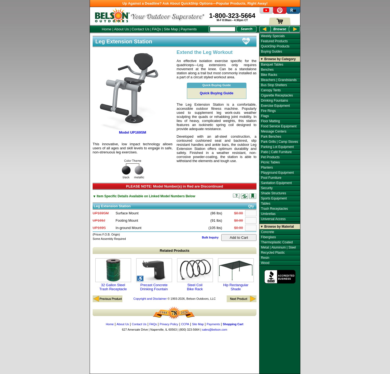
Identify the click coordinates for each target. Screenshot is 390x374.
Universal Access (273, 219)
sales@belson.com (214, 329)
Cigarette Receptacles (277, 95)
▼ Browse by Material (277, 226)
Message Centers (273, 131)
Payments (189, 29)
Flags (265, 116)
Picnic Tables (270, 162)
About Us (121, 29)
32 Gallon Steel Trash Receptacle (113, 274)
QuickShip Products (275, 46)
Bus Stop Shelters (274, 85)
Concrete (267, 232)
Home (107, 29)
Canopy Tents (271, 90)
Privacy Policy (169, 324)
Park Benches (271, 136)
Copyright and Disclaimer (150, 298)
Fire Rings (268, 111)
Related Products (175, 251)
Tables (265, 203)
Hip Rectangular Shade (236, 274)
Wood (265, 263)
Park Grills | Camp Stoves (279, 142)
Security (266, 188)
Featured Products (274, 41)
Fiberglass (268, 237)
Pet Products (270, 157)
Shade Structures (273, 193)
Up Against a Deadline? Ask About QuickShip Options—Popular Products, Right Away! (195, 3)
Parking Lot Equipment (277, 147)
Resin (265, 258)
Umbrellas (268, 214)
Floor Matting (270, 121)
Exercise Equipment (275, 106)
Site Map (171, 29)
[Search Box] (222, 29)
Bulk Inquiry (210, 237)
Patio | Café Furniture (276, 152)
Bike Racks (269, 75)
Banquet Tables (272, 64)
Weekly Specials (273, 36)
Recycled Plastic (273, 252)
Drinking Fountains (274, 100)
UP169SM (101, 213)
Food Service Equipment (278, 126)
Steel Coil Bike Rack (195, 274)
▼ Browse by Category (278, 59)
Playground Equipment (277, 173)
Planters (267, 167)
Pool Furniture (271, 178)
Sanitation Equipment (276, 183)
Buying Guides (271, 51)
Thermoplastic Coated (276, 242)
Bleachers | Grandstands (279, 80)
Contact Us (141, 29)
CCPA (185, 324)
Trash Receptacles (274, 209)
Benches (267, 70)
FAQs (156, 29)
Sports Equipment (274, 198)
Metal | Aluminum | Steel (278, 247)
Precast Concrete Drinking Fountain (154, 274)
